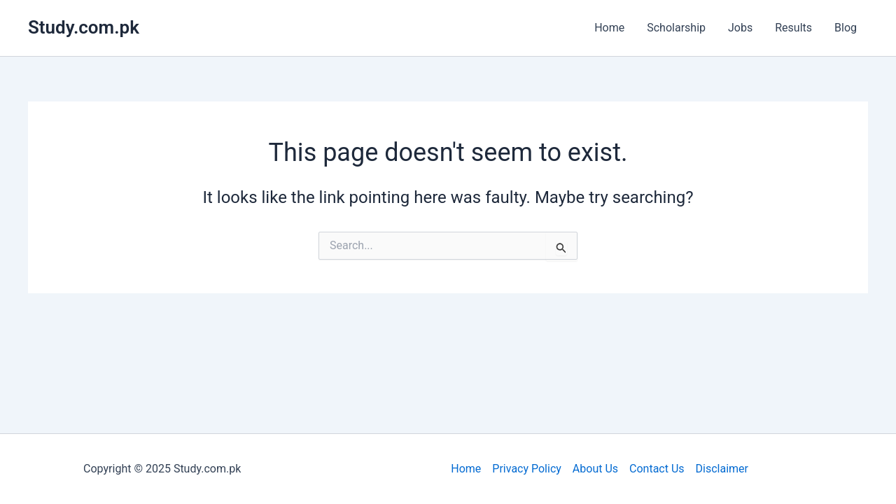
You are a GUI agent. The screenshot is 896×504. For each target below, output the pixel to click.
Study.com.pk (83, 27)
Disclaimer (722, 468)
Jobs (740, 27)
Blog (845, 27)
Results (793, 27)
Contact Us (657, 468)
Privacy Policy (526, 468)
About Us (595, 468)
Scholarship (676, 27)
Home (609, 27)
